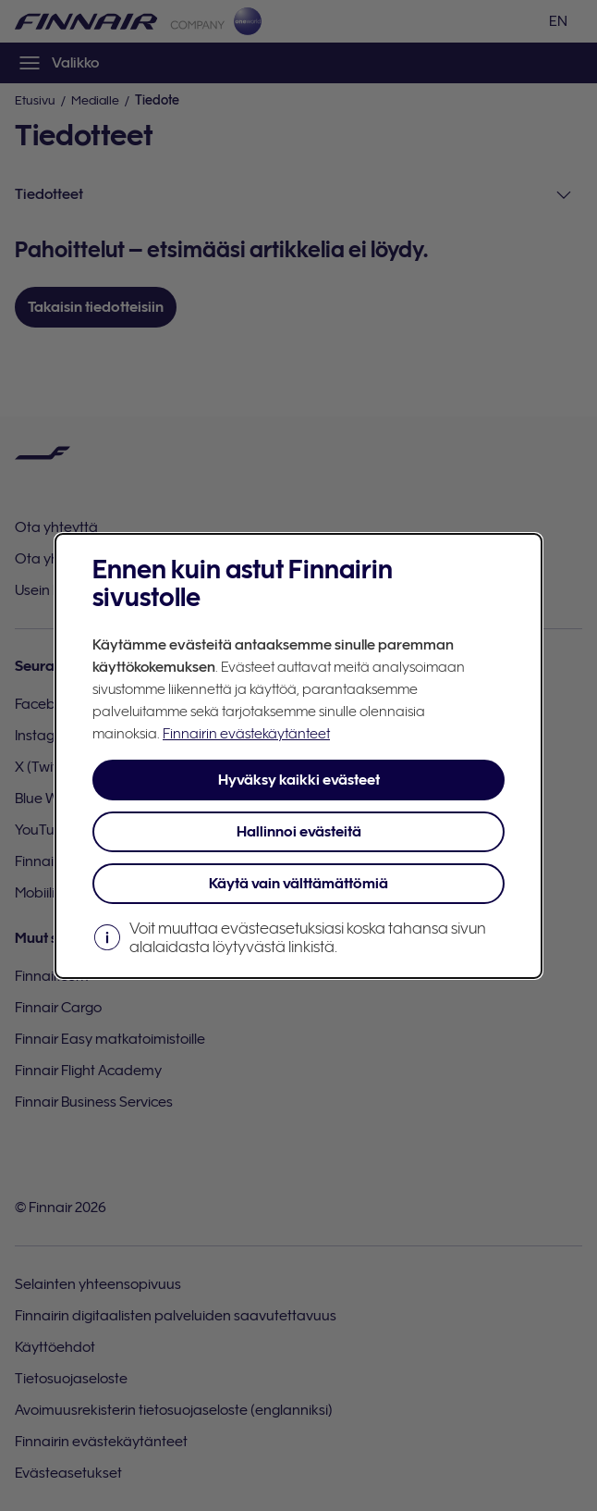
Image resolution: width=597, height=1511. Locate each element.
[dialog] (298, 756)
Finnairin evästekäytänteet (246, 733)
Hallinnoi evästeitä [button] (299, 832)
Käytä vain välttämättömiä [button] (298, 883)
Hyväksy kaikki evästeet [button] (299, 780)
